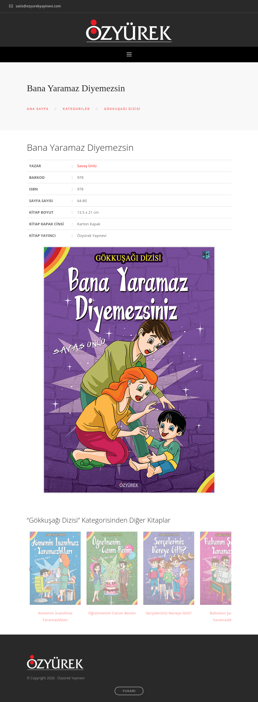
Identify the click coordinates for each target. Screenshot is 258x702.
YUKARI (129, 691)
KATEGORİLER (76, 109)
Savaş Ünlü (87, 165)
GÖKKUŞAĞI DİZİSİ (122, 109)
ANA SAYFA (38, 109)
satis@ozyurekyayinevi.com (38, 6)
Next (227, 569)
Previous (30, 569)
